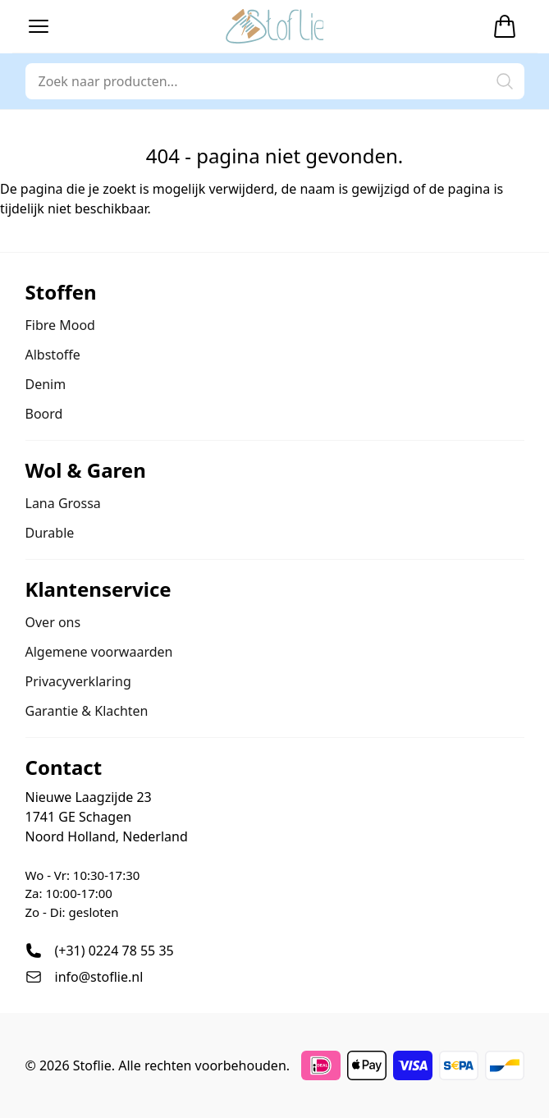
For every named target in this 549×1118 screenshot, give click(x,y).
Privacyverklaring (78, 681)
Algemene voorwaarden (99, 652)
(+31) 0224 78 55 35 (114, 951)
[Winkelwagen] (505, 26)
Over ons (53, 622)
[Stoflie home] (275, 26)
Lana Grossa (63, 503)
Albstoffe (52, 355)
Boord (44, 414)
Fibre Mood (60, 325)
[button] (38, 26)
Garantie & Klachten (87, 711)
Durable (50, 533)
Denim (45, 384)
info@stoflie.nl (99, 977)
